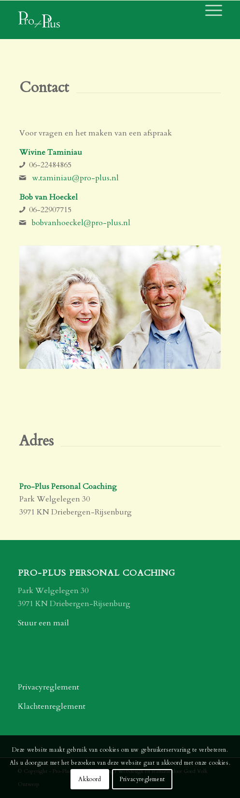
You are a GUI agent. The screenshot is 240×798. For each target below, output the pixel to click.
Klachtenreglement (51, 706)
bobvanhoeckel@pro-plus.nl (81, 222)
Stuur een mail (43, 623)
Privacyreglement (48, 687)
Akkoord (89, 779)
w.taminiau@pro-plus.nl (75, 178)
